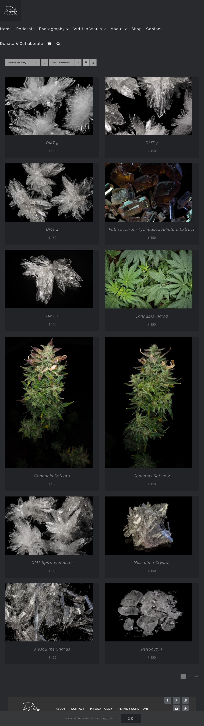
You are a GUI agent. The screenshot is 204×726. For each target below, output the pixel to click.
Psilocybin (151, 649)
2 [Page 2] (189, 676)
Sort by (17, 62)
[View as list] (93, 62)
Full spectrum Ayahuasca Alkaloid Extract (152, 229)
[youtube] (176, 708)
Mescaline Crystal (151, 562)
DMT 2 (52, 316)
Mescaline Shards (52, 649)
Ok (131, 718)
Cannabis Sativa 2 (151, 476)
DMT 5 (52, 143)
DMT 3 (152, 143)
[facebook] (167, 700)
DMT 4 (52, 229)
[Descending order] (44, 62)
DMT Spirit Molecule (52, 562)
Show (61, 62)
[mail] (185, 708)
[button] (58, 43)
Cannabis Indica (151, 316)
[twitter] (176, 700)
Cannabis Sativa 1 (52, 476)
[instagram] (185, 700)
